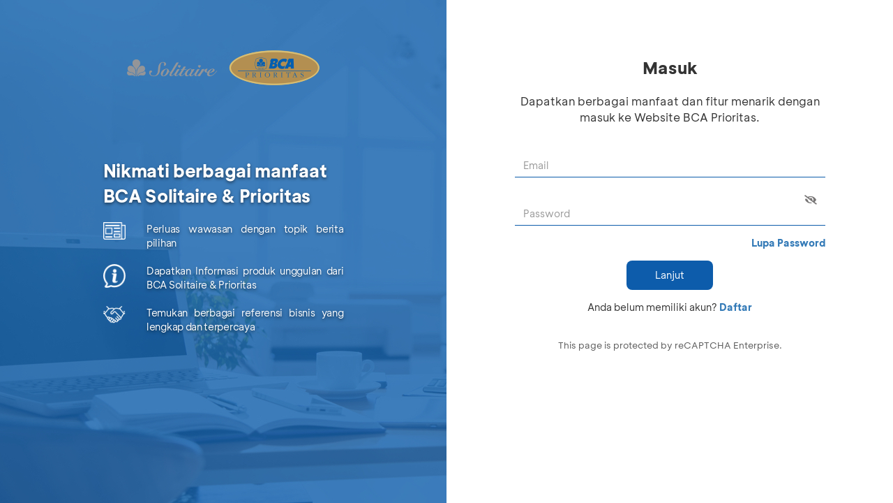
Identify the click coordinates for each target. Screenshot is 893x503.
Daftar (735, 307)
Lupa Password (788, 242)
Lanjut (669, 275)
